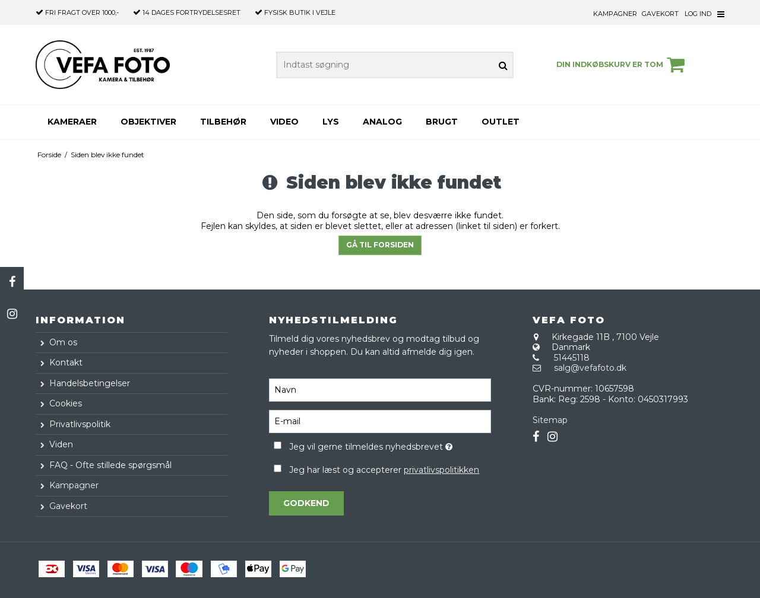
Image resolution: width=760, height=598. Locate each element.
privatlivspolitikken (441, 470)
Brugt (442, 121)
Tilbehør (223, 121)
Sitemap (550, 420)
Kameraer (72, 121)
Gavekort (660, 13)
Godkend (306, 503)
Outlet (501, 121)
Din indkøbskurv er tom (622, 64)
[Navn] (379, 389)
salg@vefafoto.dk (590, 367)
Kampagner (615, 13)
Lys (330, 121)
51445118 (572, 357)
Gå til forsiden (380, 244)
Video (284, 121)
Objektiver (148, 121)
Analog (382, 121)
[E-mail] (379, 421)
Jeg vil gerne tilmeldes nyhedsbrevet (389, 444)
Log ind (698, 13)
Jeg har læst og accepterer (384, 470)
